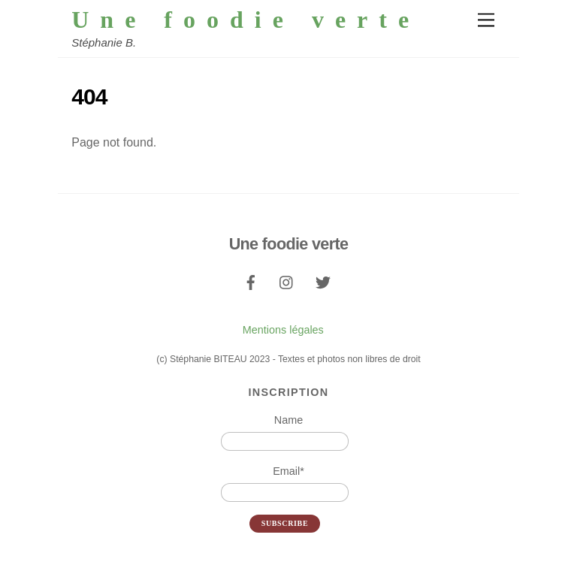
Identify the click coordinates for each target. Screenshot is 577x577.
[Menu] (486, 20)
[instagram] (287, 281)
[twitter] (323, 281)
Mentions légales (283, 330)
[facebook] (251, 281)
